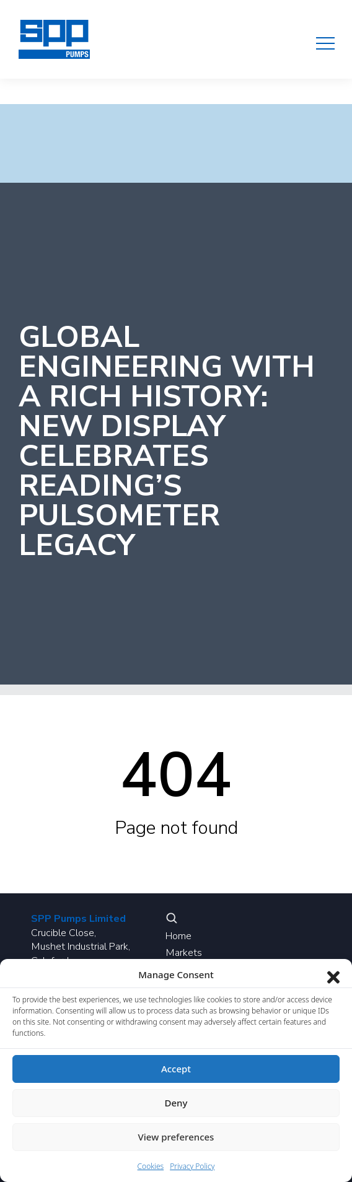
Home (178, 936)
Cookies (151, 1166)
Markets (183, 953)
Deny (176, 1103)
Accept (176, 1068)
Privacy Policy (192, 1166)
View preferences (176, 1137)
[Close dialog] (333, 974)
